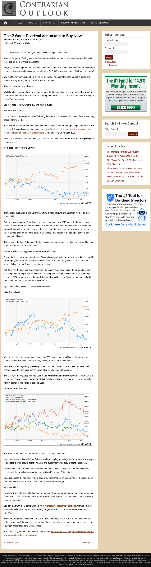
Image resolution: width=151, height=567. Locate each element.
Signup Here (110, 61)
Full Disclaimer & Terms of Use (42, 562)
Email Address (111, 40)
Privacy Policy (61, 562)
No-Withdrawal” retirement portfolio (58, 506)
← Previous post (11, 542)
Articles (17, 22)
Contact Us (49, 22)
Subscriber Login (100, 22)
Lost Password (111, 65)
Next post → (89, 542)
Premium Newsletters (73, 22)
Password (109, 48)
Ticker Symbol (111, 129)
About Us (33, 22)
